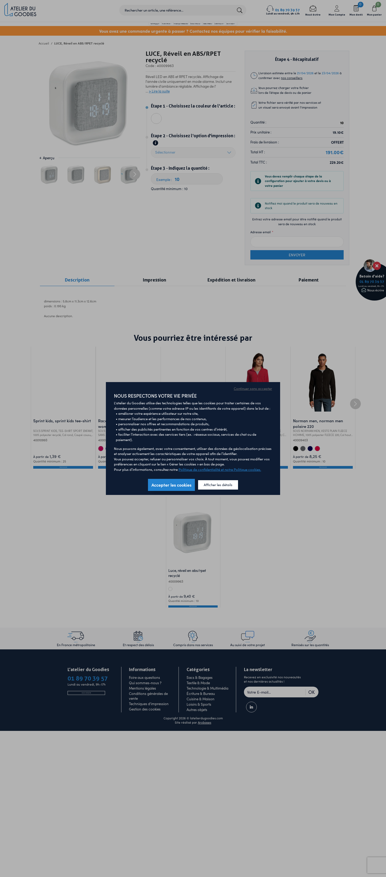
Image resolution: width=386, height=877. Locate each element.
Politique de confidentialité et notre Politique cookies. (220, 469)
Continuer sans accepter (253, 388)
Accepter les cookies (171, 485)
